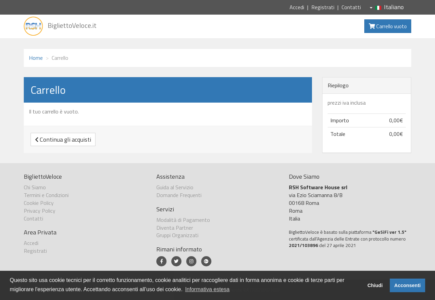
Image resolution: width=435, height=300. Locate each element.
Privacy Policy (39, 211)
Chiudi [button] (375, 285)
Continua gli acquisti (63, 139)
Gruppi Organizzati (177, 235)
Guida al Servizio (174, 187)
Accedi (297, 7)
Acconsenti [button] (407, 285)
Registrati (322, 7)
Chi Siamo (35, 187)
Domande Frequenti (179, 195)
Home (36, 58)
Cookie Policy (39, 203)
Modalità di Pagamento (183, 220)
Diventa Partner (174, 228)
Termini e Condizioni (46, 195)
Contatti (351, 7)
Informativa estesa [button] (207, 289)
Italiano (387, 7)
